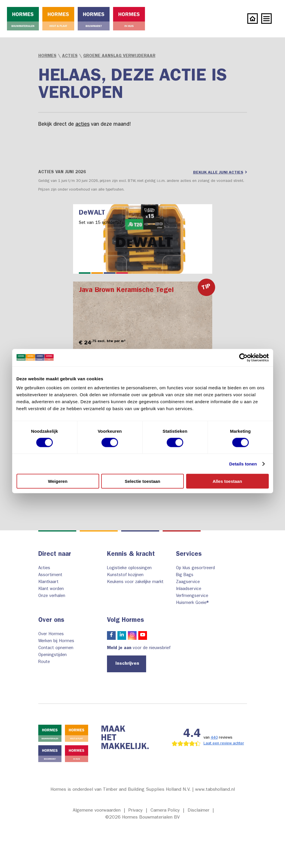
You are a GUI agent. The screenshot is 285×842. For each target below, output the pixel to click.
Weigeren (57, 481)
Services (189, 554)
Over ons (51, 621)
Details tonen (243, 463)
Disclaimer (198, 810)
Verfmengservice (192, 596)
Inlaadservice (188, 589)
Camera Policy (165, 810)
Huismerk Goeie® (193, 603)
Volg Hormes (125, 621)
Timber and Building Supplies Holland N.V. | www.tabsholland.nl (169, 790)
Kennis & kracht (131, 554)
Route (44, 662)
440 (214, 738)
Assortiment (50, 575)
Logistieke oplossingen (129, 568)
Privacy (135, 810)
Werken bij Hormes (56, 641)
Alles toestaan (227, 481)
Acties (70, 56)
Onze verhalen (51, 596)
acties (82, 124)
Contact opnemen (55, 648)
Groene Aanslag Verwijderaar (119, 56)
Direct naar (54, 554)
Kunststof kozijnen (125, 575)
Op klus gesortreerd (195, 568)
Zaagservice (188, 582)
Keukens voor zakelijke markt (135, 582)
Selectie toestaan (142, 481)
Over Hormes (51, 634)
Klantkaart (48, 582)
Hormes (47, 56)
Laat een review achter (224, 743)
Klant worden (51, 589)
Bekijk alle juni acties (220, 172)
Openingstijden (52, 655)
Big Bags (184, 575)
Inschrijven (127, 664)
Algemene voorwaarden (97, 810)
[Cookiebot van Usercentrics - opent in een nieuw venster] (243, 357)
